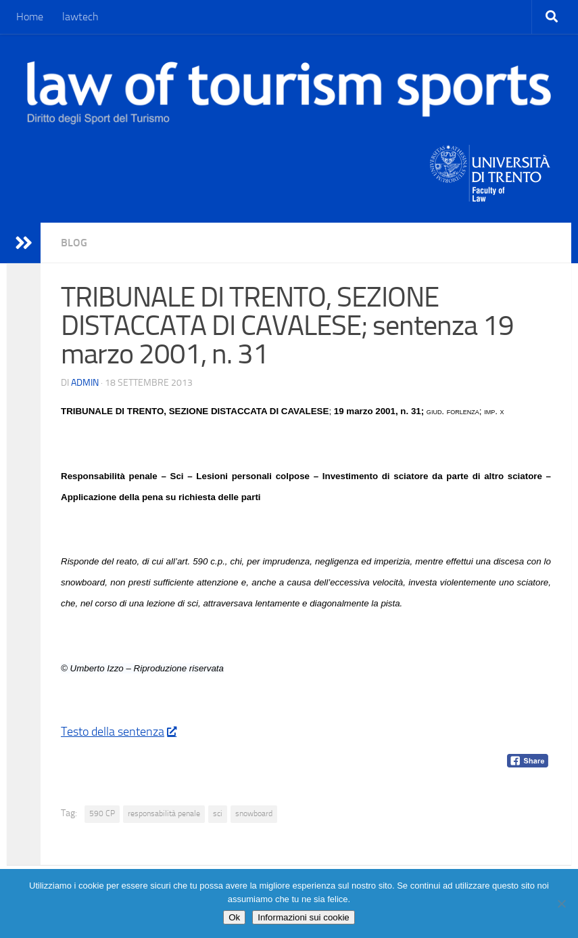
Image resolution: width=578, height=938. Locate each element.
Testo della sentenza (118, 731)
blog (74, 242)
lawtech (80, 16)
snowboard (253, 813)
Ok (234, 917)
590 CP (102, 813)
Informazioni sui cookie (304, 917)
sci (217, 813)
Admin (85, 382)
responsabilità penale (164, 813)
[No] (561, 903)
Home (29, 16)
